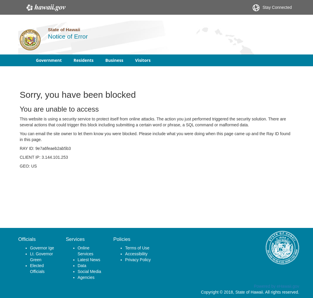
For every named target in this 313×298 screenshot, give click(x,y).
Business (114, 60)
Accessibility (136, 253)
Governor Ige (42, 248)
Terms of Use (137, 248)
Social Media (89, 271)
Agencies (86, 277)
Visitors (143, 60)
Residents (84, 60)
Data (82, 265)
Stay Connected (272, 7)
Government (49, 60)
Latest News (89, 259)
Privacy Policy (138, 259)
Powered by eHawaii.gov (276, 286)
